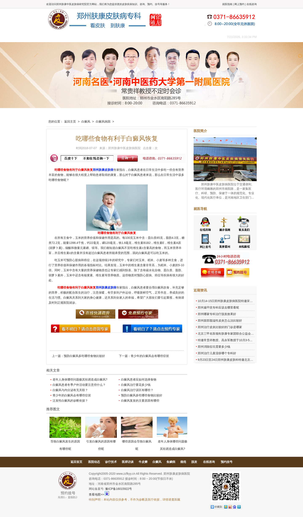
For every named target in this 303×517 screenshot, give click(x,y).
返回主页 (70, 121)
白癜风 (85, 121)
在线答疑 (150, 37)
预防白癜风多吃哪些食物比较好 (84, 356)
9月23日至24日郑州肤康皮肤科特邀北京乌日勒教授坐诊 (234, 359)
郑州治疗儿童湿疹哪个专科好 (217, 353)
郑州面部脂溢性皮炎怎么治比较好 (220, 320)
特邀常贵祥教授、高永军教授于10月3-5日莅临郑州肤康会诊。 (238, 340)
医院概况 (74, 37)
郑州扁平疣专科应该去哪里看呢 (218, 307)
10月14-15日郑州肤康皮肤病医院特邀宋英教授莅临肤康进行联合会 (241, 301)
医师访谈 (128, 462)
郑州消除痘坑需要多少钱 (214, 346)
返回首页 (76, 462)
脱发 (194, 462)
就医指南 (227, 4)
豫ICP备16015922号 (118, 488)
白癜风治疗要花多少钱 (135, 384)
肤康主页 (55, 37)
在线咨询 (252, 4)
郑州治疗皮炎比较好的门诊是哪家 (220, 327)
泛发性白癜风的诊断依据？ (70, 400)
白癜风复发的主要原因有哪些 (140, 400)
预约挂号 (227, 462)
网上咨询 (188, 37)
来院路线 (207, 37)
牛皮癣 (143, 462)
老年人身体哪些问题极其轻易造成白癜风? (80, 379)
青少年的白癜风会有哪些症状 (150, 356)
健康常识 (131, 37)
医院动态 (94, 462)
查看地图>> (96, 494)
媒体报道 (112, 37)
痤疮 (183, 462)
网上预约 (239, 4)
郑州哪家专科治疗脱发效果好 (217, 314)
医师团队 (93, 37)
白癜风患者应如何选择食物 (138, 379)
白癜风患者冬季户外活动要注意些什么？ (79, 384)
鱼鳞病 (170, 462)
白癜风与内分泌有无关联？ (70, 390)
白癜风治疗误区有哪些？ (137, 390)
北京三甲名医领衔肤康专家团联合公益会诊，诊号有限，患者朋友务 (242, 333)
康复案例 (169, 37)
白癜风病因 (103, 121)
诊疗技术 (111, 462)
